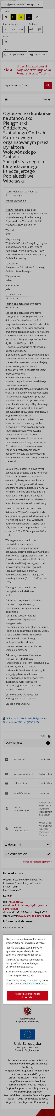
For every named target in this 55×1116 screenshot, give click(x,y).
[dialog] (27, 558)
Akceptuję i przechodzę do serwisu (27, 995)
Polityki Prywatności (35, 983)
